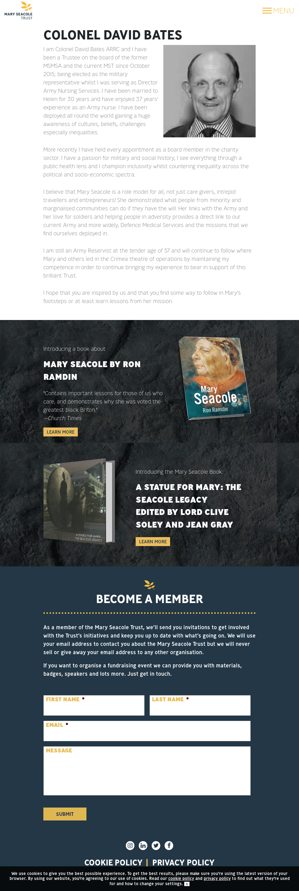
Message (59, 750)
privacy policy (183, 862)
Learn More (60, 432)
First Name (65, 699)
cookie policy (181, 878)
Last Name (170, 699)
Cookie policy (113, 862)
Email (57, 724)
